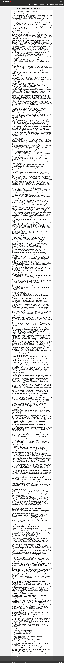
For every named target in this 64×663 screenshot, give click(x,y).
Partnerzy (8, 662)
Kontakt (2, 662)
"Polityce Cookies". (21, 659)
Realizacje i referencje (59, 4)
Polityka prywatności (14, 662)
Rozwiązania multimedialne (34, 4)
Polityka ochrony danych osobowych (24, 662)
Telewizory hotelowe (50, 4)
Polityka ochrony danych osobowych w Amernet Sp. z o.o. (14, 6)
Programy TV (42, 4)
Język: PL (61, 1)
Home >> (3, 6)
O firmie (5, 662)
